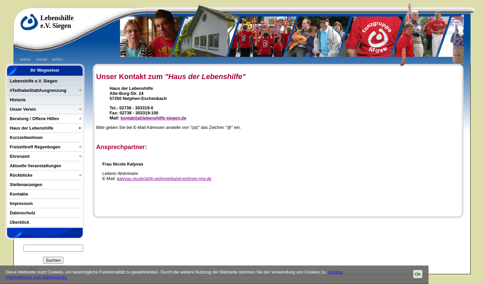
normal (41, 59)
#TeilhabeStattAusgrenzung (38, 90)
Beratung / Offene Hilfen (34, 118)
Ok (418, 274)
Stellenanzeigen (26, 184)
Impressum (21, 203)
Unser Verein (23, 109)
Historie (18, 99)
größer (57, 59)
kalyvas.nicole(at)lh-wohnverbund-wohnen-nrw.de (164, 178)
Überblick (19, 222)
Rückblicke (21, 175)
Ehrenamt (20, 156)
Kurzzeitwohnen (26, 137)
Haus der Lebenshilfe (31, 128)
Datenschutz (22, 212)
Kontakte (19, 194)
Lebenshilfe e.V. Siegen (33, 80)
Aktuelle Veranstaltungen (35, 165)
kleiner (25, 59)
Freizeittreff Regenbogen (35, 146)
